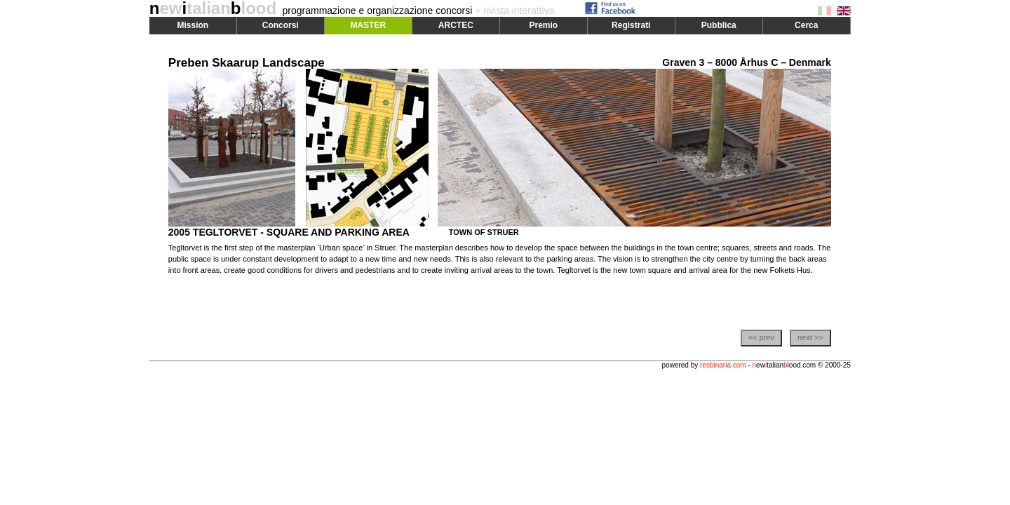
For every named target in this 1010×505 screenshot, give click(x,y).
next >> (810, 337)
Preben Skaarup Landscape (246, 62)
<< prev (761, 337)
